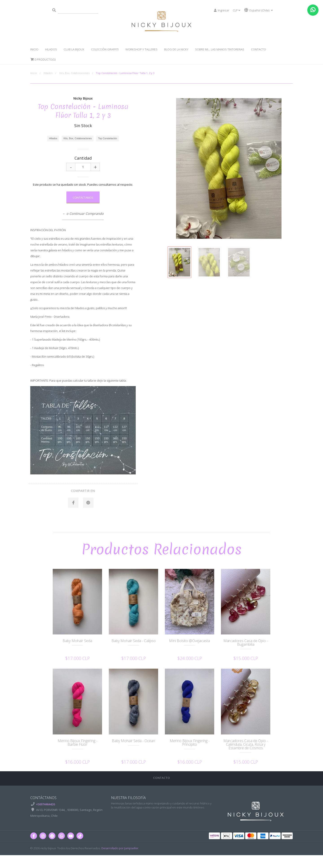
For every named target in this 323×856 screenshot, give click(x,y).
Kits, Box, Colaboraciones (74, 73)
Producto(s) (43, 59)
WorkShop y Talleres (141, 49)
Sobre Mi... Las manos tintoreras (219, 49)
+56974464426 (45, 805)
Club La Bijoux (74, 49)
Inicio (34, 49)
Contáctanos (83, 198)
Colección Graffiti (105, 49)
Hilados (51, 49)
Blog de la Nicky (176, 49)
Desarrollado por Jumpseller (119, 849)
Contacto (258, 49)
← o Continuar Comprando (83, 213)
